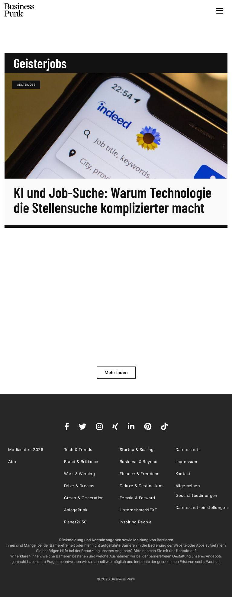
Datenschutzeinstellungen (202, 507)
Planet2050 (75, 521)
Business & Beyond (139, 461)
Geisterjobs (26, 84)
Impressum (186, 461)
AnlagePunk (76, 509)
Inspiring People (136, 521)
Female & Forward (137, 497)
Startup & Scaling (137, 449)
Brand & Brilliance (81, 461)
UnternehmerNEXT (138, 509)
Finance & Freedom (139, 473)
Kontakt (183, 473)
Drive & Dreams (79, 485)
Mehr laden (116, 372)
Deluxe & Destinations (141, 485)
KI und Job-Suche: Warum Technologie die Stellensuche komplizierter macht (112, 199)
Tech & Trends (78, 449)
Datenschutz (188, 449)
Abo (12, 461)
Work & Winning (79, 473)
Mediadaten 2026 (25, 449)
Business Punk (20, 10)
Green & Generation (84, 497)
